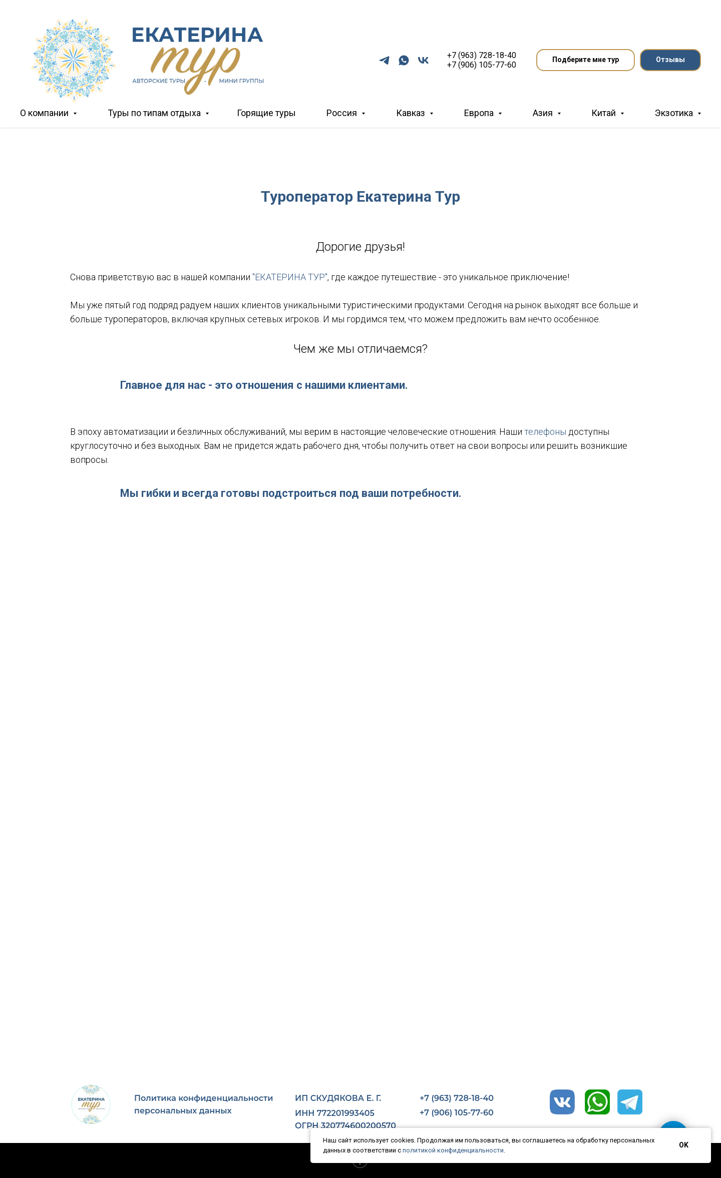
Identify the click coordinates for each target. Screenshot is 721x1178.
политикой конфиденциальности (453, 1150)
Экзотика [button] (675, 113)
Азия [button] (544, 113)
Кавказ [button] (411, 113)
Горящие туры (266, 113)
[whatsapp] (404, 60)
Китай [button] (604, 113)
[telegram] (384, 60)
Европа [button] (480, 113)
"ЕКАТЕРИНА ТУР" (289, 277)
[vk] (423, 60)
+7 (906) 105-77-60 (481, 65)
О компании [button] (45, 113)
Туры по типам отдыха (155, 113)
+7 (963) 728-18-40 (481, 55)
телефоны (546, 431)
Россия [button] (342, 113)
